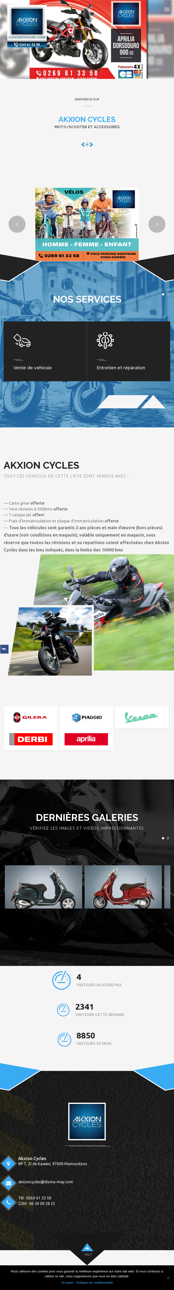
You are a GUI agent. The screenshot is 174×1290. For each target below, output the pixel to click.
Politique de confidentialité (94, 1282)
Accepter (67, 1282)
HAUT (88, 1254)
